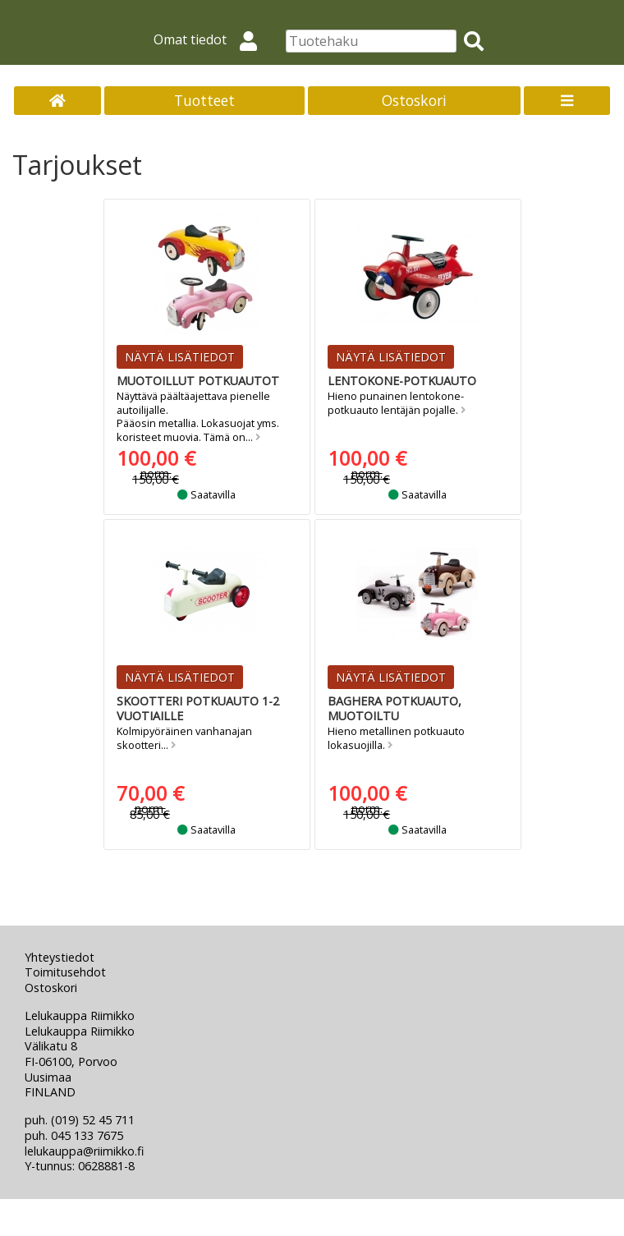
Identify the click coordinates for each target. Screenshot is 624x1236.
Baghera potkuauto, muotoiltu (394, 708)
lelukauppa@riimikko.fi (84, 1151)
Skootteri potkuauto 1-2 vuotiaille (198, 708)
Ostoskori (414, 100)
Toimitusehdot (65, 972)
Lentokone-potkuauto (402, 380)
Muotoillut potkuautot (198, 380)
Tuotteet (204, 100)
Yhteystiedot (59, 957)
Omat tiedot (212, 39)
